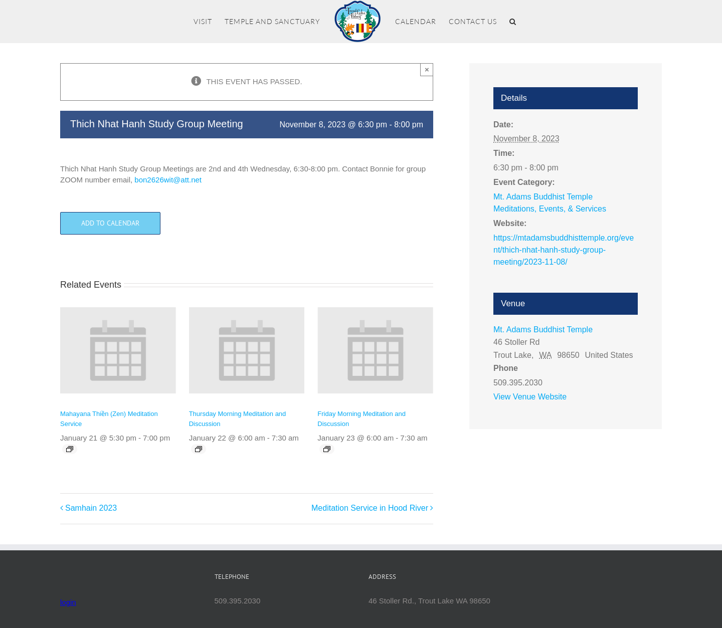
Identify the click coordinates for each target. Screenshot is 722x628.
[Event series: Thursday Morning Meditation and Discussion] (198, 449)
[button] (512, 22)
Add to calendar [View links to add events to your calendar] (110, 223)
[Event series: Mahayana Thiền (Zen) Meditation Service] (69, 449)
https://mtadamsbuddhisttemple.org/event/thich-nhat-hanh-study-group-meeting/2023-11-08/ (563, 250)
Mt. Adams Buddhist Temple (543, 329)
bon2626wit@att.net (168, 179)
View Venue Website (530, 396)
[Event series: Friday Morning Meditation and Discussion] (326, 449)
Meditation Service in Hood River (369, 508)
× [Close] (427, 69)
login (68, 602)
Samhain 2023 (91, 508)
